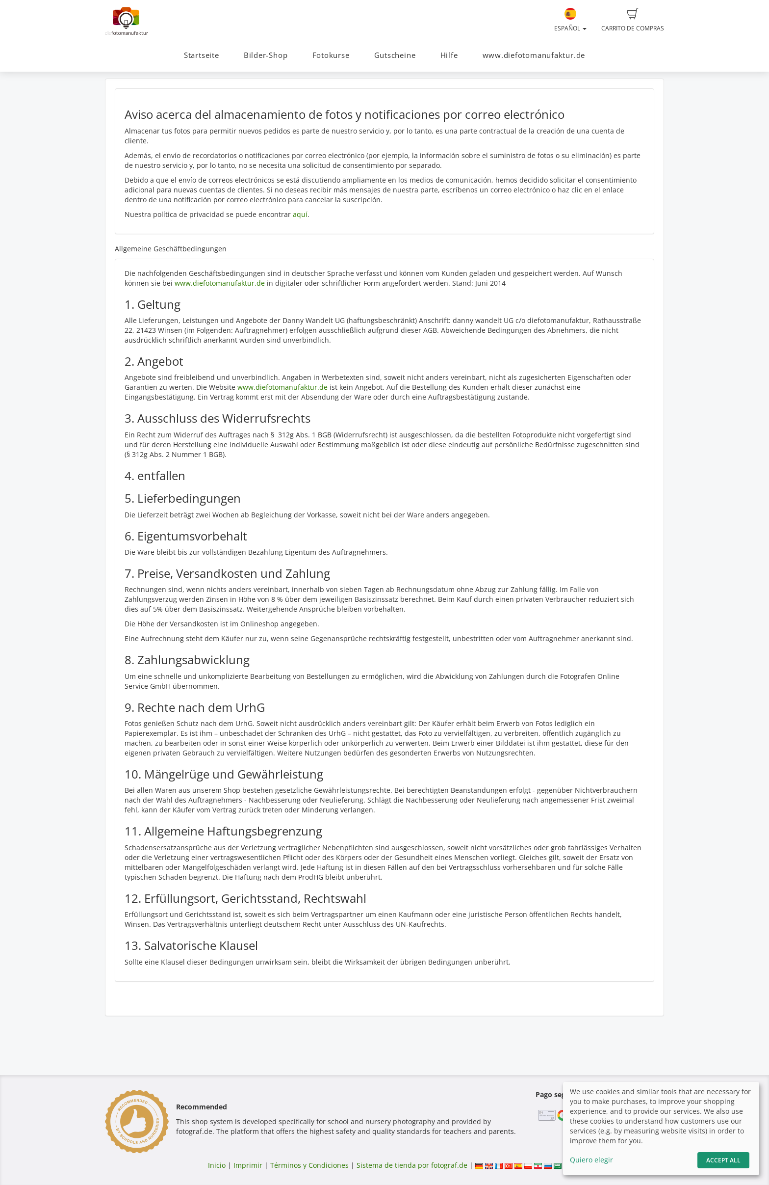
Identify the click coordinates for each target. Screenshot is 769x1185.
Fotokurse (331, 55)
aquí (300, 214)
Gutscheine (395, 55)
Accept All (723, 1160)
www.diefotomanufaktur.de (534, 55)
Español (570, 20)
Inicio (217, 1165)
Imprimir (247, 1165)
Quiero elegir (591, 1159)
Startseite (201, 55)
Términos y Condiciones (309, 1165)
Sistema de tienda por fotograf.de (412, 1165)
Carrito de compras (632, 20)
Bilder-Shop (265, 55)
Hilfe (449, 55)
